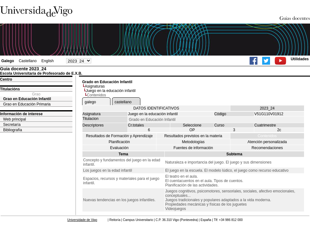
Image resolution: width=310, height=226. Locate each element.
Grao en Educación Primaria (27, 104)
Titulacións (10, 89)
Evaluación (119, 148)
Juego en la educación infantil (111, 91)
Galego (7, 61)
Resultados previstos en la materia (193, 136)
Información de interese (21, 114)
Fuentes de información (193, 148)
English (47, 61)
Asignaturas (94, 86)
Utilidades (300, 59)
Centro (6, 79)
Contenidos (267, 136)
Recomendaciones (267, 148)
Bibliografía (12, 130)
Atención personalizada (267, 142)
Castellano (28, 61)
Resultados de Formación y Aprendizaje (119, 136)
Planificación (119, 142)
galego (90, 102)
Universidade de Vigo (82, 220)
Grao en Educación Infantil (27, 99)
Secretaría (11, 124)
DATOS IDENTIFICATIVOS (156, 108)
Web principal (14, 119)
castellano (123, 102)
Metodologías (193, 142)
